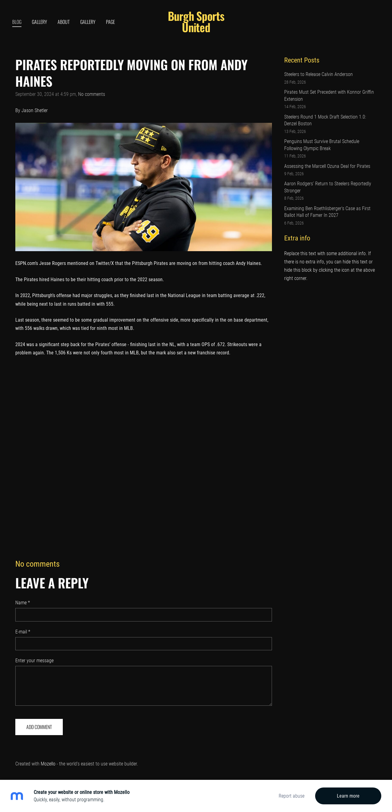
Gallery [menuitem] (39, 21)
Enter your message (34, 660)
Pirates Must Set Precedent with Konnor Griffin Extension (329, 95)
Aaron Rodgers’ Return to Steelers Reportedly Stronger (327, 187)
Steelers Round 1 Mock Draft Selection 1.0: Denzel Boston (325, 120)
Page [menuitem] (110, 21)
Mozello (48, 764)
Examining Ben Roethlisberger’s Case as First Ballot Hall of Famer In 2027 (327, 212)
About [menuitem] (64, 21)
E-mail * (22, 632)
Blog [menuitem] (16, 21)
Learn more (348, 796)
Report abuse (291, 796)
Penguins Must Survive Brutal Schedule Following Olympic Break (321, 144)
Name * (22, 603)
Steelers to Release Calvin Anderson (318, 74)
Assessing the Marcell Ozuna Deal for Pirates (327, 166)
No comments (91, 94)
